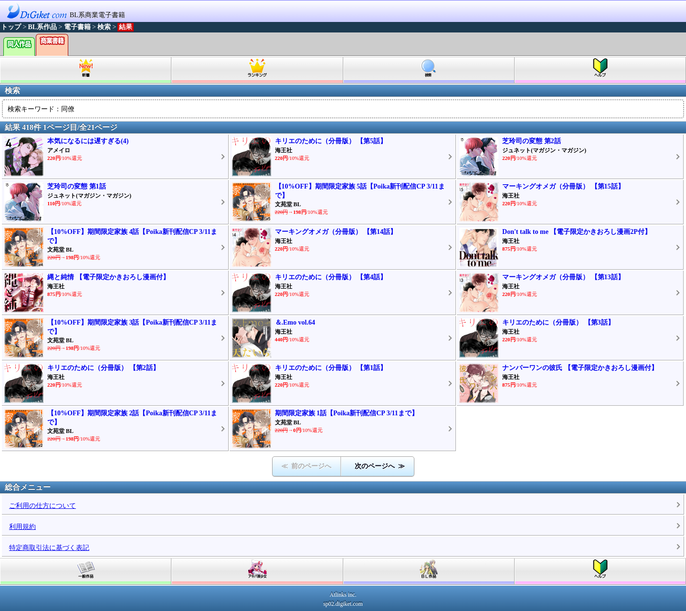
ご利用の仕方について (42, 505)
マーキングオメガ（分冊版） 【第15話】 (563, 186)
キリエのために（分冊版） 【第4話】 (331, 277)
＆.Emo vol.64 (295, 322)
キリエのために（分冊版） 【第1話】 (331, 367)
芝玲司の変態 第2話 (531, 141)
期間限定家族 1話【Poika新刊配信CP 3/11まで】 (346, 413)
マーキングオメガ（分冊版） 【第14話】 (336, 231)
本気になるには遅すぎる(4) (87, 141)
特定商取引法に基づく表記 (49, 547)
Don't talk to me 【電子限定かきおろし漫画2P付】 (576, 231)
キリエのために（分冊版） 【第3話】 (558, 322)
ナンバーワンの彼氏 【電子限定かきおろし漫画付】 (580, 367)
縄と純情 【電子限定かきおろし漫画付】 (108, 277)
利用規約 (22, 526)
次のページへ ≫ (380, 466)
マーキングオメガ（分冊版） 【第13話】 (563, 277)
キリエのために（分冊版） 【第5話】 (331, 141)
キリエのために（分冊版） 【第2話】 (103, 367)
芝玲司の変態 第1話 (76, 186)
